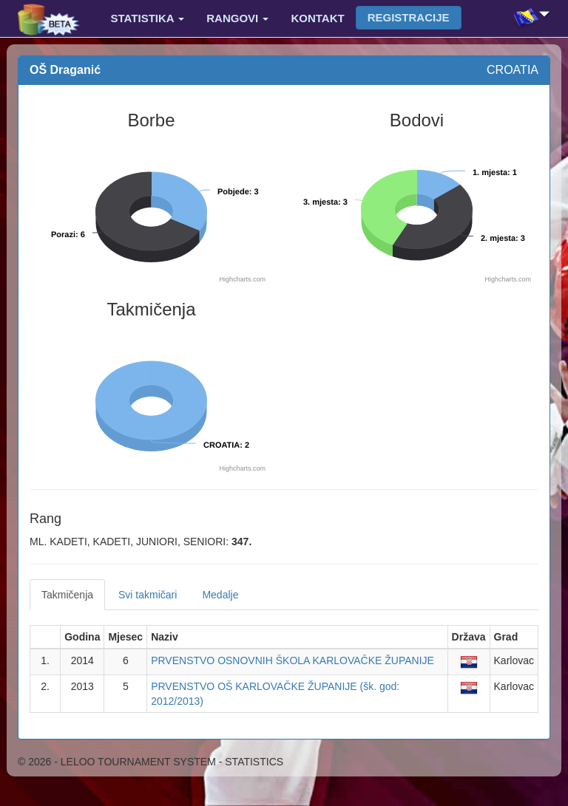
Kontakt (317, 18)
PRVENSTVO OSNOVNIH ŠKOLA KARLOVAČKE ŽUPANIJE (292, 660)
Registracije (409, 17)
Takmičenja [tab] (67, 595)
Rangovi (237, 18)
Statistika (148, 18)
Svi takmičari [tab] (147, 595)
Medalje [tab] (220, 595)
